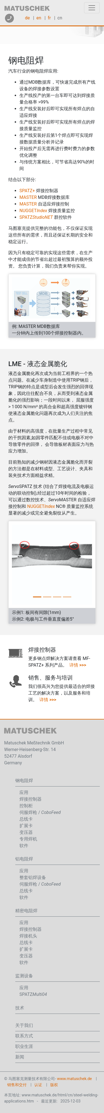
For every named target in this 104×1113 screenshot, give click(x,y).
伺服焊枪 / (40, 812)
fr (49, 17)
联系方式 (24, 1036)
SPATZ (36, 217)
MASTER (28, 197)
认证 (38, 1085)
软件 (23, 845)
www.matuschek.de (74, 1078)
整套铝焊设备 (32, 877)
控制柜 (26, 805)
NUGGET (33, 210)
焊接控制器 (30, 799)
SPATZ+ (27, 190)
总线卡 (26, 819)
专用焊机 (28, 839)
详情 (77, 665)
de (27, 17)
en (38, 17)
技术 (19, 1008)
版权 (54, 1085)
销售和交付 (17, 1085)
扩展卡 (26, 825)
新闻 (19, 1057)
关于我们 (24, 1025)
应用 (23, 792)
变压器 (26, 832)
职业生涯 (24, 1046)
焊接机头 (28, 936)
